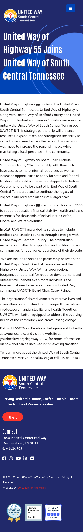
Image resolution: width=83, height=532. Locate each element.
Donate (12, 417)
